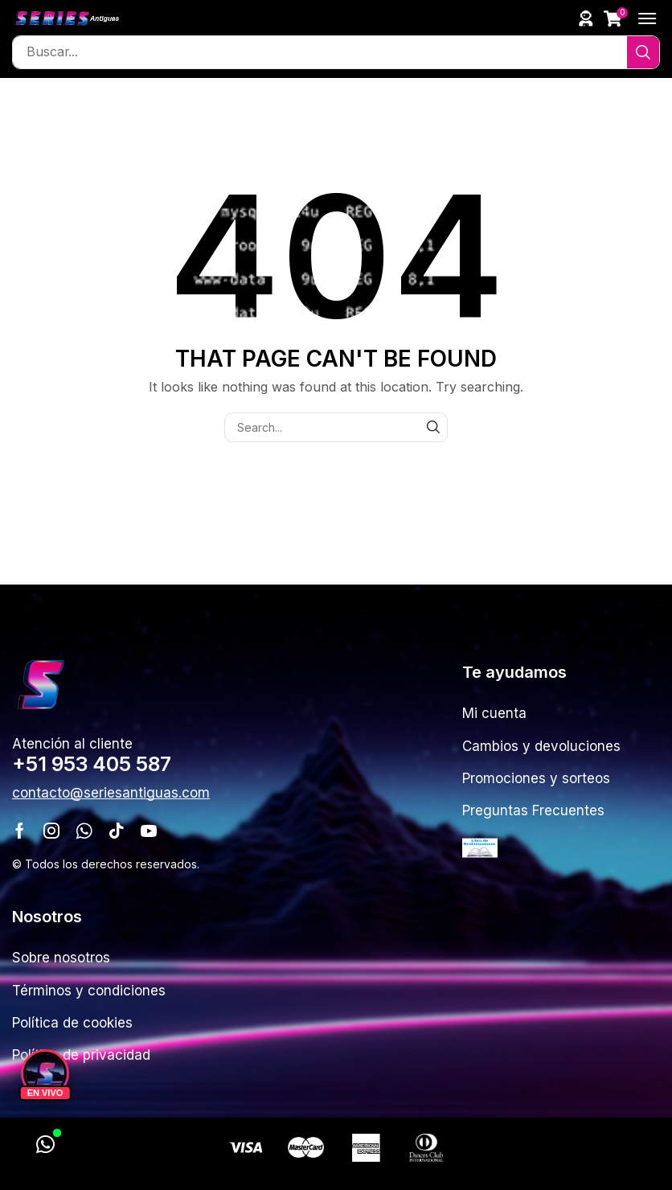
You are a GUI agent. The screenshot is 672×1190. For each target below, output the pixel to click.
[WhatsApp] (45, 1145)
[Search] (643, 52)
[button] (586, 18)
